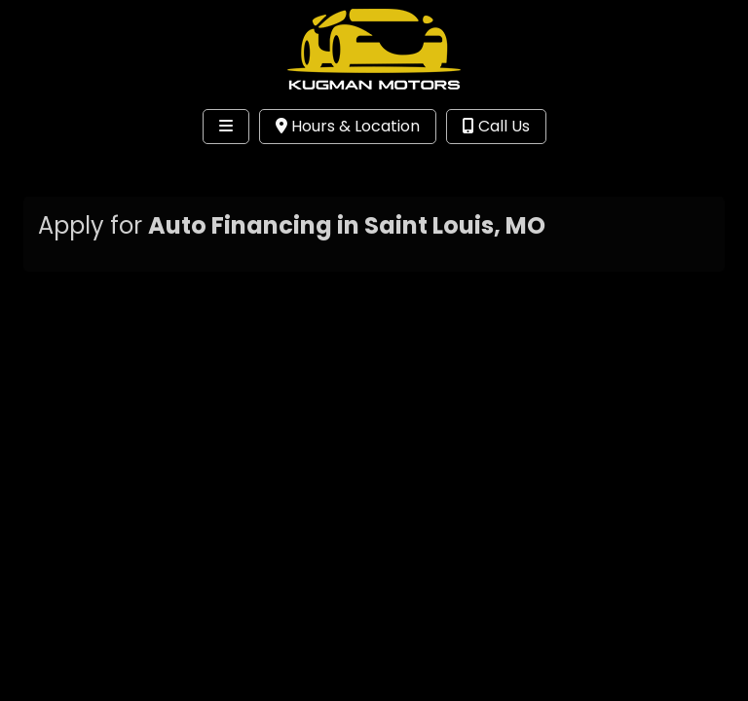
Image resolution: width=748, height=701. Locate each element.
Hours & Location (348, 126)
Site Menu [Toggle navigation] (76, 166)
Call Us (496, 126)
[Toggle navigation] (226, 126)
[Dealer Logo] (374, 49)
